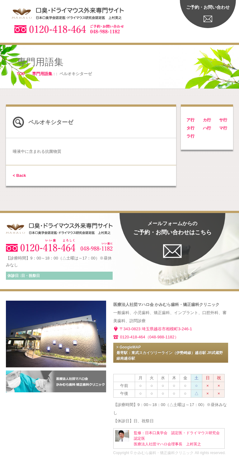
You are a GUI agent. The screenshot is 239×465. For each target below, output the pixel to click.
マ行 (223, 128)
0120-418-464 (132, 337)
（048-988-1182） (162, 337)
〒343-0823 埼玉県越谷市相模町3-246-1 (156, 329)
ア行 (190, 120)
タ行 (190, 128)
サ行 (223, 120)
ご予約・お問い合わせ (208, 7)
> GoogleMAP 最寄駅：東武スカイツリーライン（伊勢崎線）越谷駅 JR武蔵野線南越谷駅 (169, 353)
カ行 (207, 120)
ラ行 (190, 136)
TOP (21, 73)
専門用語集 (42, 73)
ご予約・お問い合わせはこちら (172, 228)
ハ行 (207, 128)
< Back (19, 175)
